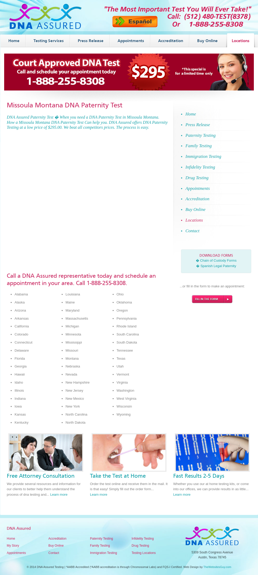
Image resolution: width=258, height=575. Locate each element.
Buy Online (56, 545)
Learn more (58, 494)
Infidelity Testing (143, 538)
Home (11, 538)
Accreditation (57, 538)
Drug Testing (140, 545)
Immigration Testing (103, 553)
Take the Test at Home (118, 476)
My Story (13, 545)
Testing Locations (144, 553)
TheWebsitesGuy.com (217, 566)
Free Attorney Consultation (41, 476)
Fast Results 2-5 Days (198, 476)
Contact (53, 553)
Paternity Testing (101, 538)
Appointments (16, 553)
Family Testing (100, 545)
